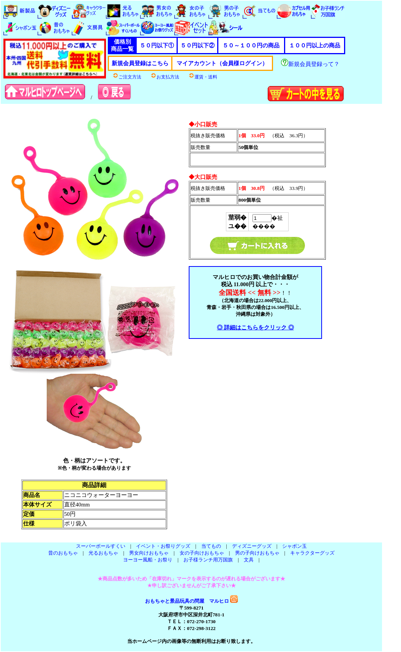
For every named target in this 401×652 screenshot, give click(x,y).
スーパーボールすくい (100, 546)
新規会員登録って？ (310, 64)
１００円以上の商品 (314, 45)
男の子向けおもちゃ (257, 553)
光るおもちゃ (103, 553)
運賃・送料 (202, 77)
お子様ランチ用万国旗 (208, 560)
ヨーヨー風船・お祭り (147, 560)
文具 (249, 560)
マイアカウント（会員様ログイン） (222, 63)
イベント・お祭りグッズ (163, 546)
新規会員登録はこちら (140, 63)
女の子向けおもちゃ (202, 553)
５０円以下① (157, 45)
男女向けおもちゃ (149, 553)
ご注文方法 (126, 77)
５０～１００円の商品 (251, 45)
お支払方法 (164, 77)
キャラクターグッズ (312, 553)
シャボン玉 (294, 546)
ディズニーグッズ (252, 546)
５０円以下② (197, 45)
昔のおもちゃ (63, 553)
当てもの (211, 546)
